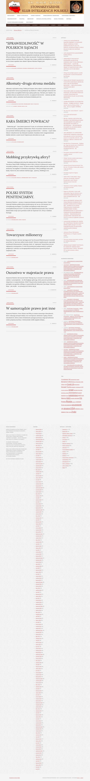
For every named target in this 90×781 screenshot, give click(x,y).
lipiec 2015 (38, 684)
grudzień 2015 (38, 674)
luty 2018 (37, 622)
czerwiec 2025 (38, 447)
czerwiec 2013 (38, 734)
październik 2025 (39, 439)
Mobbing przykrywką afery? (28, 157)
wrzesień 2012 (38, 752)
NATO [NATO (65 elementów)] (80, 395)
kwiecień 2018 (38, 618)
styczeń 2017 (38, 648)
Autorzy (34, 25)
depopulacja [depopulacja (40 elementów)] (76, 384)
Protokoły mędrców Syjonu (71, 173)
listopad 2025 (38, 437)
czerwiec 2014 (38, 710)
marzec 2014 (38, 716)
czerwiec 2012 (38, 759)
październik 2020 (39, 558)
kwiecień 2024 (38, 475)
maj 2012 (37, 760)
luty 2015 (37, 694)
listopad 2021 (38, 531)
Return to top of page (14, 777)
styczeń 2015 (38, 696)
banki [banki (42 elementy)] (78, 379)
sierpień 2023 (38, 491)
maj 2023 (37, 497)
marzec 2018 (38, 620)
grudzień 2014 (38, 698)
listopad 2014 (38, 700)
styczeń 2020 (38, 576)
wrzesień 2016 (38, 656)
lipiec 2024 (38, 469)
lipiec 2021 (38, 539)
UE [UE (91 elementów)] (62, 409)
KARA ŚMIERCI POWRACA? (27, 121)
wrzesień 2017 (38, 632)
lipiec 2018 (38, 612)
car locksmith (66, 264)
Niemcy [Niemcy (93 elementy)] (63, 398)
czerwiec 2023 (38, 495)
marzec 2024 (38, 477)
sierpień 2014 (38, 706)
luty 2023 (37, 501)
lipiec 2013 (38, 732)
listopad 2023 (38, 485)
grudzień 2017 (38, 626)
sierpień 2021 (38, 537)
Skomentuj (54, 100)
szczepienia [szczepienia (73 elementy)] (68, 405)
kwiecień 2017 (38, 642)
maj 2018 (37, 616)
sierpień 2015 (38, 682)
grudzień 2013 (38, 722)
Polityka (64, 451)
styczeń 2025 (38, 457)
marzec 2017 (38, 644)
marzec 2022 (38, 523)
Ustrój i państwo (38, 68)
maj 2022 (37, 519)
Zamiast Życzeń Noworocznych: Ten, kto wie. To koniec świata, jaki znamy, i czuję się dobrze (74, 167)
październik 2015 (39, 678)
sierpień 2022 (38, 513)
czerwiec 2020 (38, 566)
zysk (26, 106)
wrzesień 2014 (38, 704)
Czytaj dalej (11, 64)
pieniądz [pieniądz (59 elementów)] (77, 398)
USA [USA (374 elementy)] (72, 408)
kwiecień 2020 (38, 570)
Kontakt (66, 25)
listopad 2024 (38, 461)
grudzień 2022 (38, 505)
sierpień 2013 (38, 730)
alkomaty (15, 106)
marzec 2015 (38, 692)
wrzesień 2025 (38, 441)
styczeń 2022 (38, 527)
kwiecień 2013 (38, 738)
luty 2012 (37, 767)
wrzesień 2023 (38, 489)
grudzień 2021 (38, 529)
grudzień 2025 (38, 435)
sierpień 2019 (38, 586)
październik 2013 (39, 726)
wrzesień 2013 (38, 728)
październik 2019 (39, 582)
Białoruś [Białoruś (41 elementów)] (74, 381)
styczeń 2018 (38, 624)
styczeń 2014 (38, 720)
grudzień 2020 (38, 554)
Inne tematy (64, 439)
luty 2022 (37, 525)
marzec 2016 (38, 668)
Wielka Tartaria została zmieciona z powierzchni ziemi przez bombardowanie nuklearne (73, 159)
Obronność (64, 447)
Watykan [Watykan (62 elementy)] (77, 408)
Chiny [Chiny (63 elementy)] (62, 384)
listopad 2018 (38, 604)
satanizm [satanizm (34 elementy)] (74, 401)
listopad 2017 (38, 628)
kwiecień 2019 (38, 594)
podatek (19, 106)
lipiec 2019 (38, 588)
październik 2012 (39, 750)
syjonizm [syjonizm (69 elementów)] (78, 401)
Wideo (59, 25)
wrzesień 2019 (38, 584)
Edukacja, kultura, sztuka (67, 433)
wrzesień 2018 (38, 608)
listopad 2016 (38, 652)
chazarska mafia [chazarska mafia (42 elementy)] (79, 381)
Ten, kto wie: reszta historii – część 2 (73, 110)
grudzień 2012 (38, 746)
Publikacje (64, 453)
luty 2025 (37, 455)
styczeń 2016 (38, 672)
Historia (63, 437)
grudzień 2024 (38, 459)
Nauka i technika (65, 445)
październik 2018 (39, 606)
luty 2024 (37, 479)
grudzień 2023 (38, 483)
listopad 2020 (38, 556)
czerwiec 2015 (38, 686)
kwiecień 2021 (38, 546)
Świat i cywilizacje (33, 177)
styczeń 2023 (38, 503)
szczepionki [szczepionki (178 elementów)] (77, 405)
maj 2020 (37, 568)
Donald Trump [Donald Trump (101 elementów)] (66, 387)
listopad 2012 (38, 748)
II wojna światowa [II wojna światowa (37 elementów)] (64, 390)
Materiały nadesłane (66, 443)
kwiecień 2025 (38, 451)
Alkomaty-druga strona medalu (30, 83)
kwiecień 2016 (38, 666)
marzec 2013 (38, 740)
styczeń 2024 (38, 481)
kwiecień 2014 (38, 714)
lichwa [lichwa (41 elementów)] (67, 395)
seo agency (66, 349)
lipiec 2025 (38, 445)
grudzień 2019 (38, 578)
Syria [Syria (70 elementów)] (62, 405)
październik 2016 (39, 654)
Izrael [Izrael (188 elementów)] (71, 390)
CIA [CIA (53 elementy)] (66, 384)
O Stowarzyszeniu (24, 25)
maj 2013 (37, 736)
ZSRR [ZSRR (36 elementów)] (70, 412)
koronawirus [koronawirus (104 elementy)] (73, 393)
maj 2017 (37, 640)
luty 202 (37, 769)
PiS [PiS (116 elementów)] (80, 398)
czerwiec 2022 (38, 517)
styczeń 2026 (38, 433)
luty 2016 (37, 670)
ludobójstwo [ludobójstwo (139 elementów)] (73, 395)
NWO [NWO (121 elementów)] (68, 398)
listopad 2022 (38, 507)
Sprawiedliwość (30, 68)
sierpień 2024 (38, 467)
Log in (81, 777)
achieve (65, 357)
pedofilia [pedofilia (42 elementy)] (73, 398)
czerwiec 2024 (38, 471)
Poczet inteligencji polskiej (67, 449)
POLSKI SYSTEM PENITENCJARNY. (20, 195)
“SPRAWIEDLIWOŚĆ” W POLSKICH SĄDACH (25, 45)
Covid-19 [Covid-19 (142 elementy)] (70, 384)
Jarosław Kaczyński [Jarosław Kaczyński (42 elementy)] (78, 390)
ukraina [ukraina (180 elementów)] (67, 409)
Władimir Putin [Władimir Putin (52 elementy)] (65, 412)
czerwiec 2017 (38, 638)
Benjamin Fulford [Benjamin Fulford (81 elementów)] (66, 382)
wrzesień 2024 (38, 465)
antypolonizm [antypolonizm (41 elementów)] (74, 379)
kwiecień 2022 (38, 521)
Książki (53, 25)
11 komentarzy (53, 289)
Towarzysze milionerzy (24, 235)
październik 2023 (39, 487)
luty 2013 (37, 742)
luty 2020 (37, 574)
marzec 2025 (38, 453)
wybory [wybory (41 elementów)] (81, 408)
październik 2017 (39, 630)
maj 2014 (37, 712)
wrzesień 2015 (38, 680)
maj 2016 (37, 664)
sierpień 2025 (38, 443)
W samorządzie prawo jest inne (30, 308)
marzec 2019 (38, 596)
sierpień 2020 (38, 562)
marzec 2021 (38, 548)
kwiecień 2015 (38, 690)
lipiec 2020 (38, 564)
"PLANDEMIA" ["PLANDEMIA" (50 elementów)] (64, 379)
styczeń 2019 (38, 600)
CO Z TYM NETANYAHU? (70, 114)
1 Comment (54, 216)
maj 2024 (37, 473)
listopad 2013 (38, 724)
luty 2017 (37, 646)
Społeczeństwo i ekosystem (67, 457)
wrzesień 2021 (38, 535)
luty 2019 (37, 598)
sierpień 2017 (38, 634)
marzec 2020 (38, 572)
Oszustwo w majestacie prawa (30, 272)
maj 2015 (37, 688)
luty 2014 (37, 718)
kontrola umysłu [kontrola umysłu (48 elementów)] (65, 393)
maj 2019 (37, 592)
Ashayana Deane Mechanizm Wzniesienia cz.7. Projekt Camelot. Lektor (73, 233)
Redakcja (19, 177)
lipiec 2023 (38, 493)
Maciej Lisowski (10, 37)
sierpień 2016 (38, 658)
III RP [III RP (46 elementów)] (82, 387)
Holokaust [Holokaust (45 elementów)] (78, 387)
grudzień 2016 (38, 650)
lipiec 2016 (38, 660)
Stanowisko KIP (44, 25)
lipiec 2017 (38, 636)
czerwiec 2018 (38, 614)
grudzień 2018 (38, 602)
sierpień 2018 (38, 610)
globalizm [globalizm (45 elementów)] (73, 387)
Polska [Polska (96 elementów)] (63, 402)
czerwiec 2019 (38, 590)
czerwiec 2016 (38, 662)
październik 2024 (39, 463)
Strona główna (12, 25)
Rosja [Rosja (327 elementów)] (69, 401)
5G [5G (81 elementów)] (70, 379)
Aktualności (14, 68)
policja (23, 106)
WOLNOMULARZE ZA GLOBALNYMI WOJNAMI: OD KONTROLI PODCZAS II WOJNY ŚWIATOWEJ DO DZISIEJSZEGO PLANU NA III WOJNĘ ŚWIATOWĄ (73, 94)
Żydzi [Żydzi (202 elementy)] (73, 412)
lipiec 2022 (38, 515)
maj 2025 (37, 449)
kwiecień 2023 (38, 499)
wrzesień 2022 (38, 511)
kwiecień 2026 (38, 429)
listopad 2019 (38, 580)
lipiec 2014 (38, 708)
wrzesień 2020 (38, 560)
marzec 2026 (38, 431)
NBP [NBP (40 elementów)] (83, 395)
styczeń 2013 (38, 744)
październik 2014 (39, 702)
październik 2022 (39, 509)
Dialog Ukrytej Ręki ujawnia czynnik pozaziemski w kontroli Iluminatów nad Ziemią (73, 74)
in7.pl (78, 777)
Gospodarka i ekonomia (22, 68)
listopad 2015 (38, 676)
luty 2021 (37, 550)
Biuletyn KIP (64, 431)
